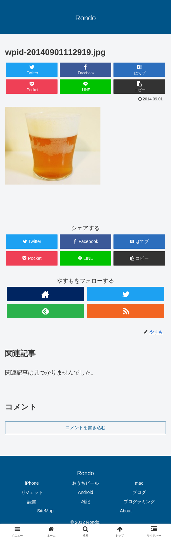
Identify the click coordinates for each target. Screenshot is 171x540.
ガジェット (32, 492)
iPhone (32, 483)
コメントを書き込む (85, 427)
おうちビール (85, 483)
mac (139, 483)
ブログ (139, 492)
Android (85, 492)
